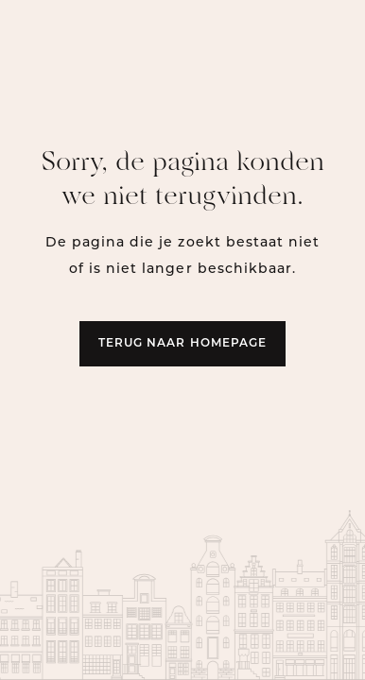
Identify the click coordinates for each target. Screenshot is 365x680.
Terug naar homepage (182, 343)
